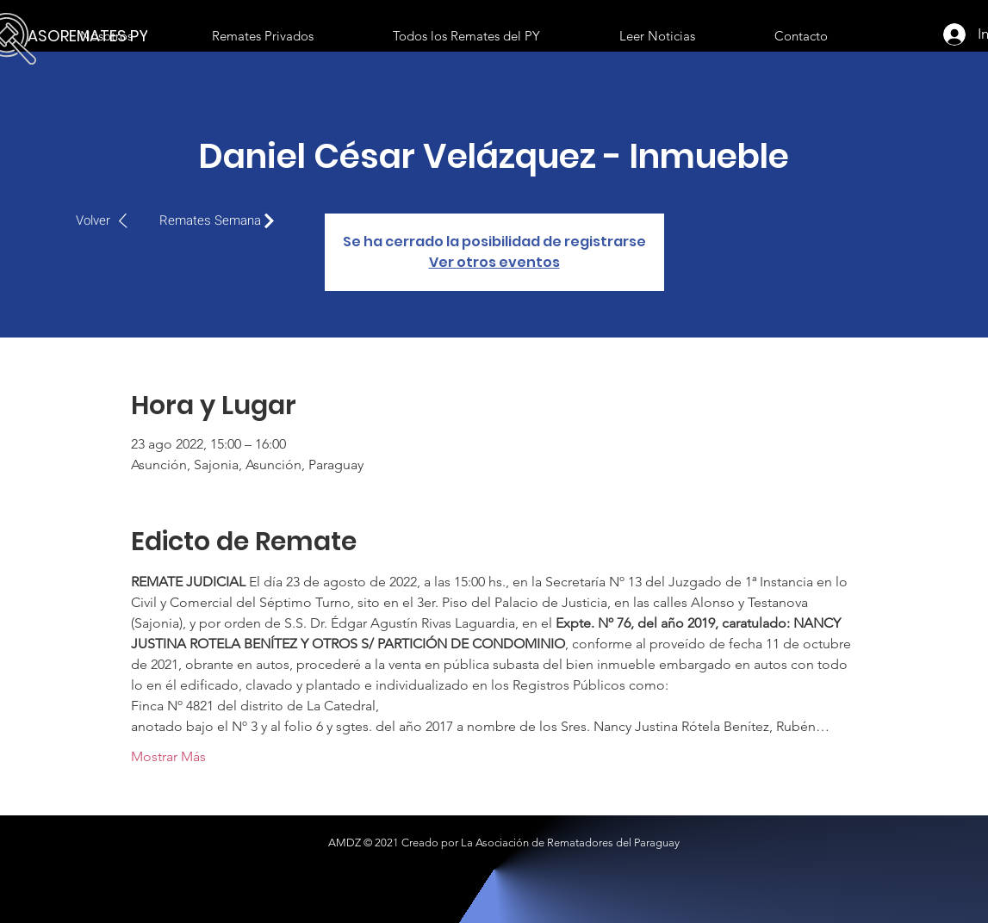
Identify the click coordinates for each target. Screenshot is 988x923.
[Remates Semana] (221, 220)
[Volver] (111, 220)
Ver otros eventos (494, 262)
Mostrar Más (168, 756)
